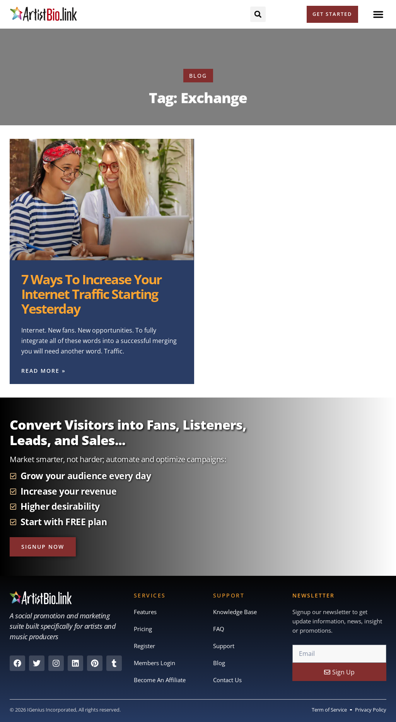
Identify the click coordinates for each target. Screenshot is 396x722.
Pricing (143, 629)
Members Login (154, 663)
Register (144, 646)
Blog (219, 663)
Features (145, 612)
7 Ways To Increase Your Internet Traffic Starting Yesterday (91, 293)
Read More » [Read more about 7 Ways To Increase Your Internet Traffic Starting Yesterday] (43, 370)
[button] (378, 14)
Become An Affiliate (160, 680)
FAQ (218, 629)
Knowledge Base (235, 612)
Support (223, 646)
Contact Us (227, 680)
